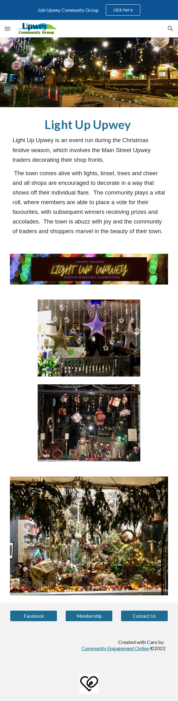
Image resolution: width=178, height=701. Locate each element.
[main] (89, 177)
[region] (89, 10)
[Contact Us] (144, 616)
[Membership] (89, 616)
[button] (7, 28)
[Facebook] (33, 616)
